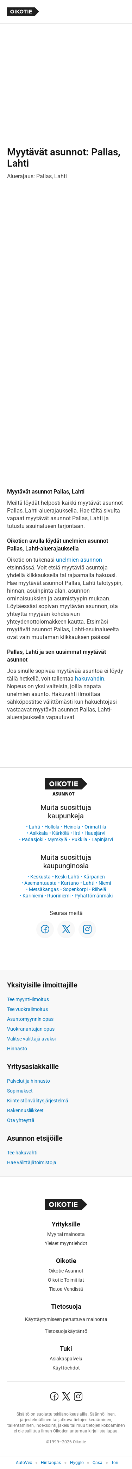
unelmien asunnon (79, 559)
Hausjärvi (94, 833)
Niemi (105, 883)
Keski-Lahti (67, 877)
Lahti (34, 827)
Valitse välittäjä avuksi (31, 1039)
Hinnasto (17, 1048)
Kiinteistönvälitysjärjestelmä (37, 1100)
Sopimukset (20, 1091)
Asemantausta (40, 883)
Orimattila (95, 827)
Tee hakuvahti (22, 1152)
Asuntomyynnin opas (30, 1019)
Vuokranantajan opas (31, 1029)
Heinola (72, 827)
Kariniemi (33, 895)
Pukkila (79, 839)
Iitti (76, 833)
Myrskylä (57, 839)
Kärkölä (60, 833)
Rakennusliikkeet (25, 1110)
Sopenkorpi (75, 889)
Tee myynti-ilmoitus (28, 999)
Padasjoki (32, 839)
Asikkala (39, 833)
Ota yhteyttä (20, 1120)
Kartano (70, 883)
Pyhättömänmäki (94, 895)
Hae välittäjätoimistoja (31, 1162)
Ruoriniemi (58, 895)
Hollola (51, 827)
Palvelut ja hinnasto (28, 1081)
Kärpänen (94, 877)
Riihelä (99, 889)
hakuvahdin (89, 678)
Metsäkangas (44, 889)
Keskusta (40, 877)
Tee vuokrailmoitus (27, 1009)
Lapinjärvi (102, 839)
